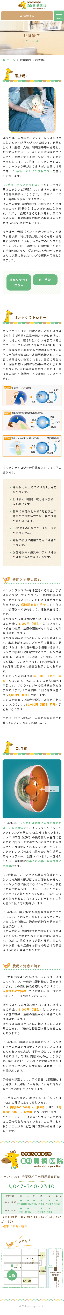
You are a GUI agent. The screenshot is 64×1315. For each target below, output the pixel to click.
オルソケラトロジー (19, 282)
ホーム (9, 60)
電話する (27, 15)
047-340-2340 (34, 1186)
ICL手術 (45, 279)
